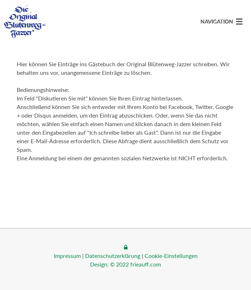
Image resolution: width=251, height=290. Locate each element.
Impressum (67, 255)
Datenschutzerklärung (112, 255)
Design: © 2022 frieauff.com (125, 264)
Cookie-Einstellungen (171, 255)
